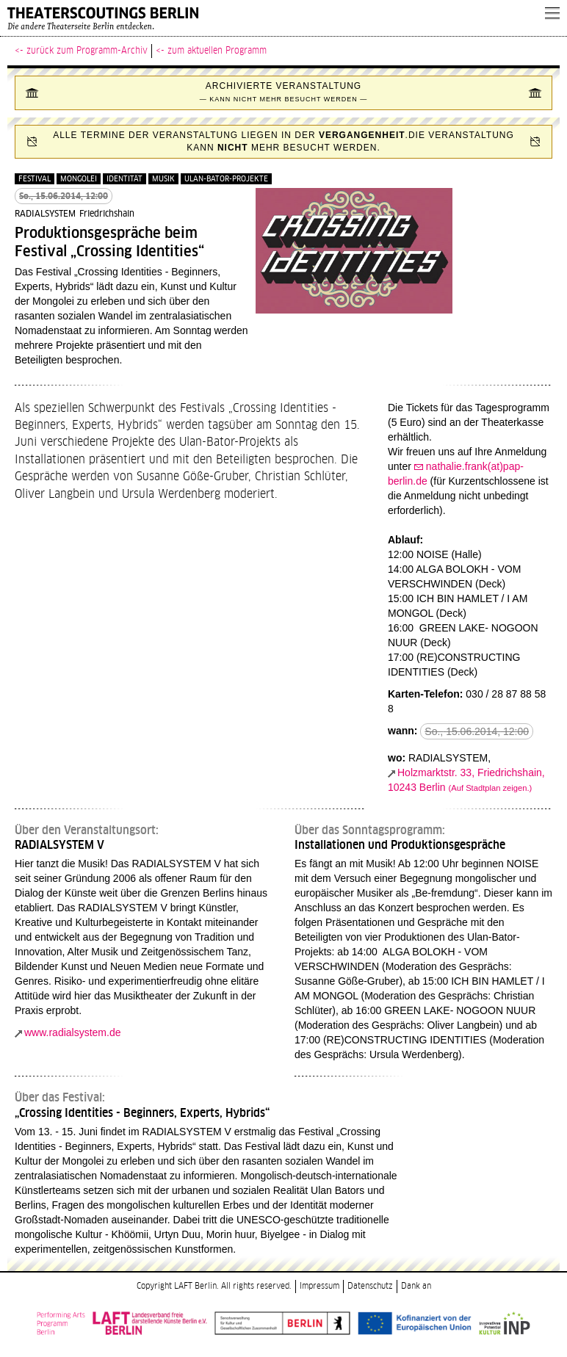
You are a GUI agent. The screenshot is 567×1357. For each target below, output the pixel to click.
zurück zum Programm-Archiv (87, 51)
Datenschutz (370, 1286)
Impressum (319, 1286)
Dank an (416, 1286)
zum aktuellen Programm (217, 51)
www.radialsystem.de (72, 1032)
